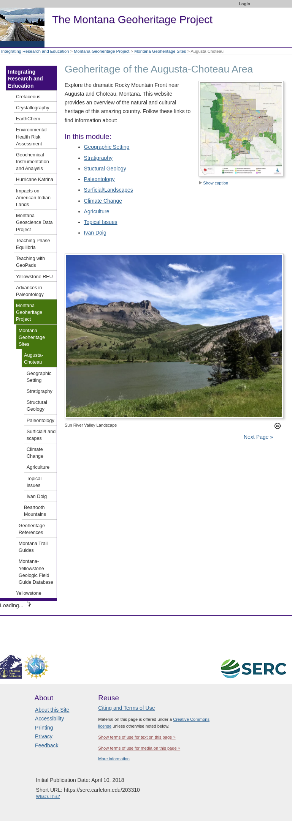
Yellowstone (28, 593)
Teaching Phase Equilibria (33, 244)
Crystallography (32, 107)
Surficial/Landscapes (108, 190)
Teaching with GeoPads (30, 262)
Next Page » (257, 437)
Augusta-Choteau (33, 359)
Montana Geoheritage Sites (160, 51)
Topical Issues (100, 222)
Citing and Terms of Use (126, 708)
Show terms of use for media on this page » (139, 748)
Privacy (43, 736)
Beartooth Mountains (35, 511)
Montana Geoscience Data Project (34, 222)
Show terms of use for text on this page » (136, 737)
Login (244, 4)
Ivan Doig (95, 233)
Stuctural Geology (105, 168)
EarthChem (28, 118)
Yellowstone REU (34, 276)
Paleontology (99, 179)
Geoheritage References (32, 529)
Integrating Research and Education (35, 51)
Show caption (213, 183)
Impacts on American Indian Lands (33, 197)
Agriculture (97, 211)
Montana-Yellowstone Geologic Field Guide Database (36, 572)
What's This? (48, 796)
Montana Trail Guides (33, 547)
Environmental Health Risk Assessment (31, 136)
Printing (44, 728)
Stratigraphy (98, 158)
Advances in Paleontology (30, 291)
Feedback (46, 745)
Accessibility (49, 718)
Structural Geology (37, 406)
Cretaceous (28, 96)
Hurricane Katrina (34, 179)
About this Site (52, 710)
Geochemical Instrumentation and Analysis (32, 161)
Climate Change (103, 201)
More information (114, 758)
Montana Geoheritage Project (101, 51)
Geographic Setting (107, 147)
